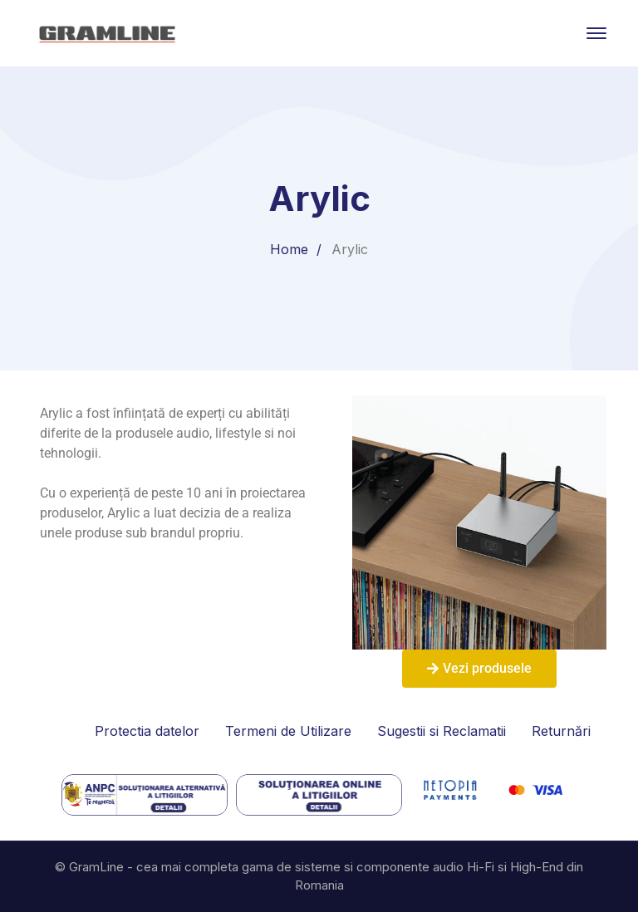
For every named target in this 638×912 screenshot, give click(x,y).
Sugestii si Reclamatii (441, 731)
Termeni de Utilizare (288, 731)
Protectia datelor (147, 731)
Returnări (561, 731)
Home (289, 249)
